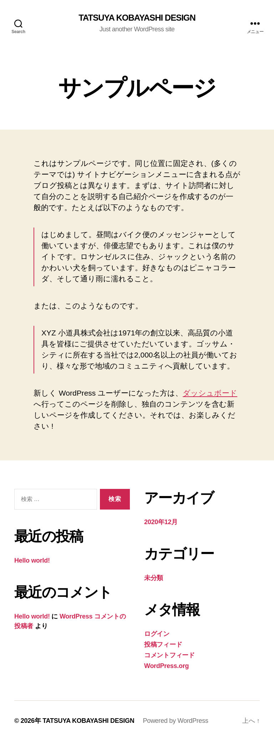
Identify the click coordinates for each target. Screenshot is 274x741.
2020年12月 (161, 522)
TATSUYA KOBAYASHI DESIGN (137, 18)
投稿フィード (163, 644)
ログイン (156, 633)
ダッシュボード (210, 393)
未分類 (153, 577)
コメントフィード (169, 655)
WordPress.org (166, 665)
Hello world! (32, 560)
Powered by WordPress (175, 720)
